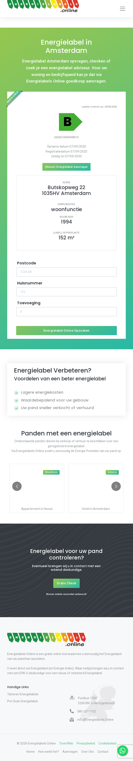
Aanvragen (70, 751)
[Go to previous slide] (17, 486)
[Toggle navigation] (122, 9)
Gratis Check (66, 583)
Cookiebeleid (107, 743)
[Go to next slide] (116, 486)
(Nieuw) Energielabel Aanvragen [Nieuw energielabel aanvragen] (66, 166)
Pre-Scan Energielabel (22, 701)
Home (30, 751)
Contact (102, 751)
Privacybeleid (86, 743)
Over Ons (87, 751)
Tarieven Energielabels (22, 694)
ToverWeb (66, 743)
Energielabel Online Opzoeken (66, 330)
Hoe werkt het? (48, 751)
